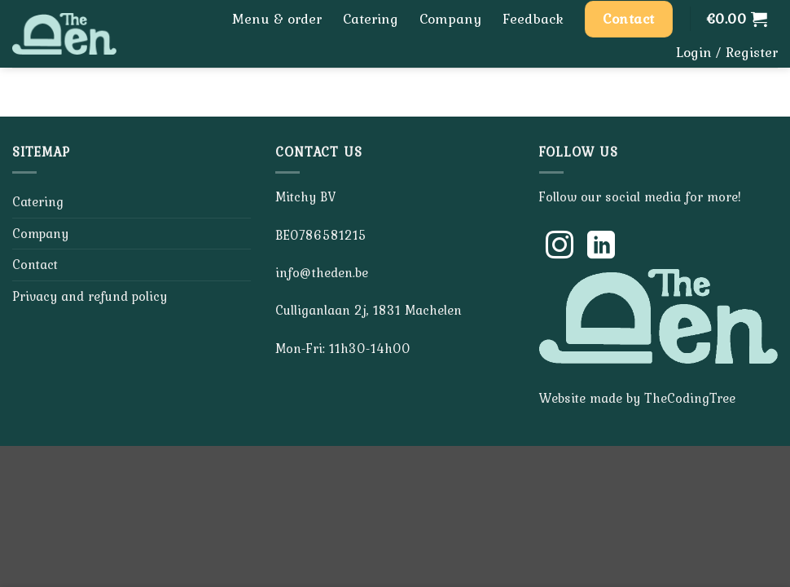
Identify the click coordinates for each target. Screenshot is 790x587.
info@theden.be (321, 272)
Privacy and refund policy (89, 296)
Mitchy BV (305, 196)
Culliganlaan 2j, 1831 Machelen (368, 310)
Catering (370, 18)
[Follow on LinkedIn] (601, 247)
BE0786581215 (320, 235)
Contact (35, 264)
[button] (737, 19)
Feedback (533, 18)
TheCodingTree (689, 398)
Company (450, 18)
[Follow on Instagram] (559, 247)
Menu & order (277, 18)
